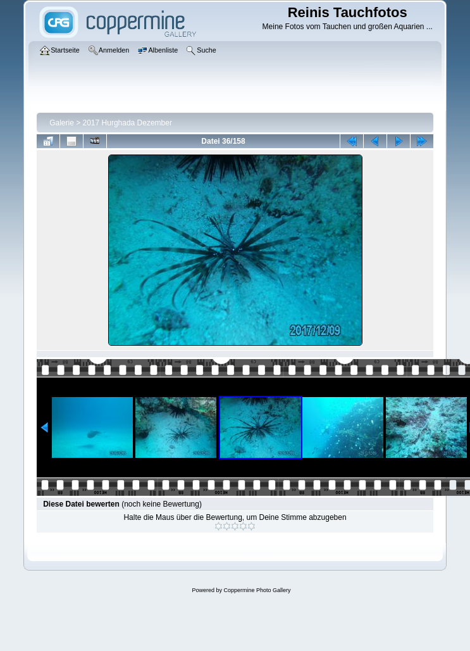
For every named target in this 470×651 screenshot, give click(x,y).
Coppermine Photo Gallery (256, 590)
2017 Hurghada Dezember (127, 122)
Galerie (61, 122)
